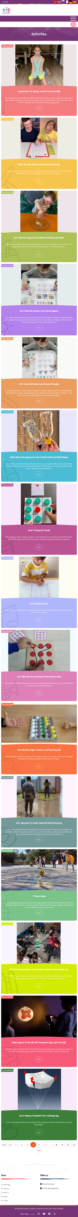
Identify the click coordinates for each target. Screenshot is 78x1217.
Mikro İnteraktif (58, 1208)
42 (68, 1145)
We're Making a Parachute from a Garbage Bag (39, 1115)
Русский (63, 1)
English (59, 1)
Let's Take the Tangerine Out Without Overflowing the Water (39, 237)
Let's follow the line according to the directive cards (39, 676)
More (39, 108)
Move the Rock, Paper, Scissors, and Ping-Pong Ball (39, 749)
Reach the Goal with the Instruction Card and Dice (39, 164)
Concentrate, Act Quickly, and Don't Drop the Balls (39, 91)
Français (67, 1)
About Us (6, 1192)
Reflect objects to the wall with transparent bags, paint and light (39, 1042)
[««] (4, 1145)
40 (56, 1145)
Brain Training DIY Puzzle (39, 530)
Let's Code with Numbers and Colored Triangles (39, 383)
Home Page (5, 2)
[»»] (39, 1150)
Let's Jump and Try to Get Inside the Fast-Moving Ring (39, 822)
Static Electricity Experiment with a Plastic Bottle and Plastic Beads (39, 457)
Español (74, 1)
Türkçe (55, 1)
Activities (6, 1188)
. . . (51, 1145)
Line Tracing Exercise (39, 603)
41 (62, 1145)
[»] (74, 1145)
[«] (10, 1145)
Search (5, 1196)
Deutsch (70, 1)
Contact (5, 1200)
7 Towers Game (39, 896)
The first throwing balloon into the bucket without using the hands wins (39, 969)
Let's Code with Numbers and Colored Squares (39, 310)
